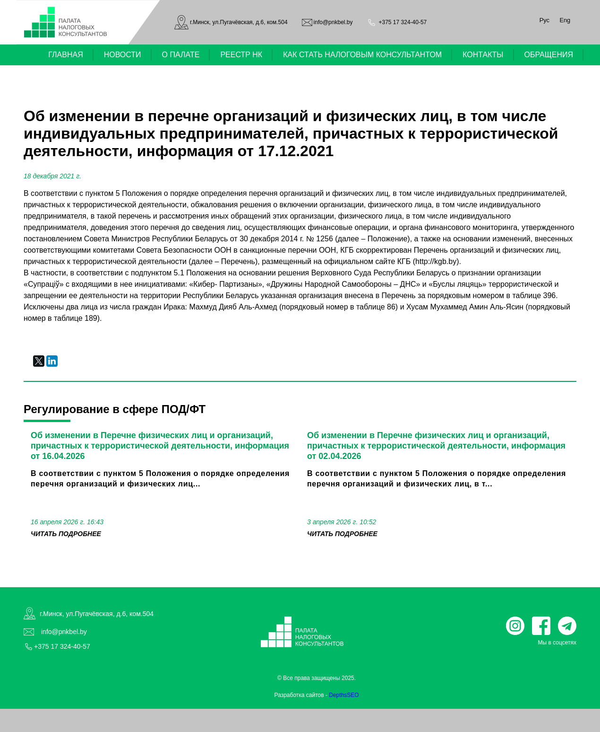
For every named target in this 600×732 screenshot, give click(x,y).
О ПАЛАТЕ (181, 55)
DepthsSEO (344, 695)
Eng (564, 20)
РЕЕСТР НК (241, 55)
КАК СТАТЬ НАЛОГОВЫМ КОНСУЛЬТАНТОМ (362, 55)
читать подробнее (66, 534)
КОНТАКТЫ (483, 55)
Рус (544, 20)
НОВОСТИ (122, 55)
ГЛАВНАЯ (65, 55)
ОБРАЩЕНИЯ (549, 55)
